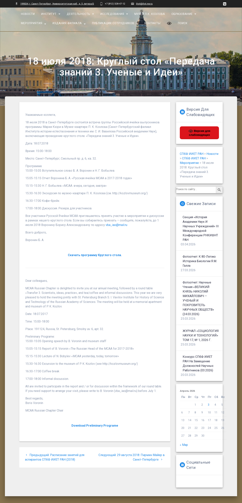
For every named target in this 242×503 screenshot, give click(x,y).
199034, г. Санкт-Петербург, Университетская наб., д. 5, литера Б (57, 3)
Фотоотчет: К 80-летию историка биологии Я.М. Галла (200, 261)
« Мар (184, 445)
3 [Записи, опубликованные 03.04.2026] (208, 404)
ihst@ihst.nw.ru (144, 3)
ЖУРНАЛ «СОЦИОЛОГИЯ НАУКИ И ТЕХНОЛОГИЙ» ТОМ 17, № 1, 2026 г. (201, 335)
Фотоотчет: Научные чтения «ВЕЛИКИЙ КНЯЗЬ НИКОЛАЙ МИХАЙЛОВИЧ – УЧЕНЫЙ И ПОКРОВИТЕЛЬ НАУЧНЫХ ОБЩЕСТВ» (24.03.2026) (198, 298)
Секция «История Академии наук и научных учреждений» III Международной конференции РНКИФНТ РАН (201, 228)
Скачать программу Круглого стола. (95, 255)
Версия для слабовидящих (199, 132)
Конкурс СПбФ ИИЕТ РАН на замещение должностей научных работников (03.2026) (198, 363)
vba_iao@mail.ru (116, 225)
